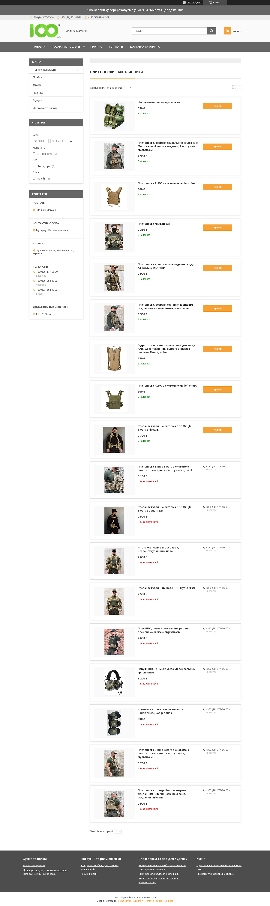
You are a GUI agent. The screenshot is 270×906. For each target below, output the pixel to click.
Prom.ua (152, 897)
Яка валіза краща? (34, 865)
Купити (218, 106)
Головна (39, 46)
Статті (37, 85)
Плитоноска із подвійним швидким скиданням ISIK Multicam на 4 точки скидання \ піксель (162, 794)
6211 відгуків (194, 2)
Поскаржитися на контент (129, 901)
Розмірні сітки (89, 873)
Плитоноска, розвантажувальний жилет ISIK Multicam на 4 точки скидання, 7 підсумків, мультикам (168, 146)
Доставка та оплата (145, 46)
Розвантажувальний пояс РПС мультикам (166, 588)
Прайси (37, 77)
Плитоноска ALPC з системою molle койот (166, 183)
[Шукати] (211, 30)
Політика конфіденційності (159, 901)
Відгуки (37, 100)
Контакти (116, 46)
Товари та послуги (66, 46)
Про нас (96, 46)
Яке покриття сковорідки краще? (215, 873)
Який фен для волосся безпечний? (159, 873)
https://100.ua (43, 314)
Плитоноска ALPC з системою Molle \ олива (167, 385)
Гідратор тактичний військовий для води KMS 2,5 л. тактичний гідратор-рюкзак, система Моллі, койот (166, 349)
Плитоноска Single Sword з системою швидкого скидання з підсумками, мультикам (163, 753)
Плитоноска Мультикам (154, 223)
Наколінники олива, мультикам (159, 102)
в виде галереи (234, 88)
